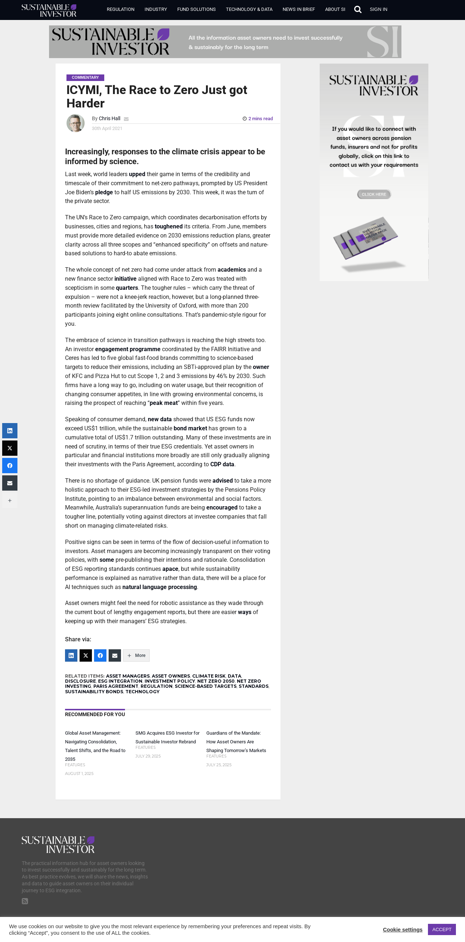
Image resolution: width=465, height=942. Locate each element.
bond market (190, 428)
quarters (127, 287)
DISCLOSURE (80, 681)
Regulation (120, 9)
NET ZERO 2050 (216, 681)
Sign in (378, 9)
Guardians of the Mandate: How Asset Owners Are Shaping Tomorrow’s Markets (236, 741)
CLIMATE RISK (209, 676)
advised (223, 480)
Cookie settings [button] (402, 930)
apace (170, 568)
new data (160, 419)
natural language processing (159, 587)
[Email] (115, 655)
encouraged (222, 507)
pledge (104, 192)
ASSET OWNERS (171, 676)
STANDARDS (253, 686)
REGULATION (157, 686)
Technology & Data (249, 9)
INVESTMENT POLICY (170, 681)
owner (261, 367)
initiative (125, 278)
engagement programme (128, 349)
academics (232, 269)
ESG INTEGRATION (120, 681)
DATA (234, 676)
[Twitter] (86, 655)
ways (244, 612)
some (107, 559)
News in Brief (299, 9)
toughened (169, 226)
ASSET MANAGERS (128, 676)
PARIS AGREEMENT (115, 686)
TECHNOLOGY (142, 691)
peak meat (164, 402)
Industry (156, 9)
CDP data (222, 464)
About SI (335, 9)
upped (137, 174)
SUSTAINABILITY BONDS (94, 691)
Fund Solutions (196, 9)
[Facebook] (100, 655)
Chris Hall (109, 118)
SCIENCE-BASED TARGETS (205, 686)
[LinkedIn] (71, 655)
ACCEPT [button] (442, 929)
